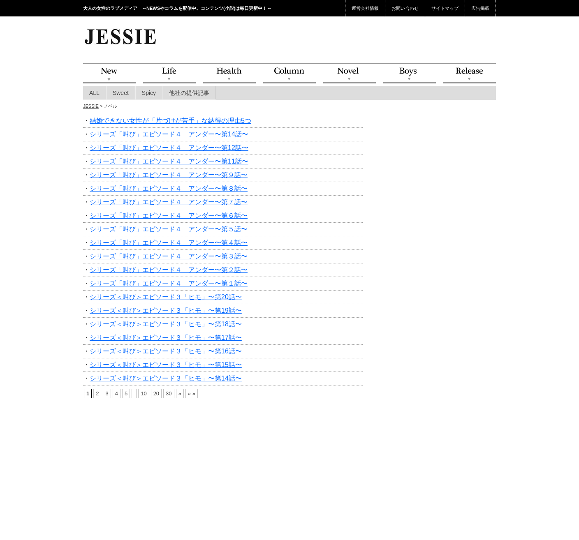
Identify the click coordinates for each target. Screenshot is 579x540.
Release (469, 73)
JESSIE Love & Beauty (121, 36)
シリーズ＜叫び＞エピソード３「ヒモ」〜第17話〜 (166, 337)
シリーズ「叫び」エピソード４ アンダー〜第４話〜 (169, 242)
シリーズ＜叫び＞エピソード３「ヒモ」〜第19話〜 (166, 310)
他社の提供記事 (189, 93)
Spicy (149, 93)
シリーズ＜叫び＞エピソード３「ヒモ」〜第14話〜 (166, 378)
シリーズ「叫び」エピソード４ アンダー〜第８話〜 (169, 188)
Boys (409, 73)
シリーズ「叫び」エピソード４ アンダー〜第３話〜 (169, 256)
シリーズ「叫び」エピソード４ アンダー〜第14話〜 (169, 134)
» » (191, 393)
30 (168, 393)
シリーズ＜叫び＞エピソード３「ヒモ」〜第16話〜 (166, 351)
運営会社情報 (365, 8)
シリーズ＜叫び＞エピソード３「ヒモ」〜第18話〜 (166, 324)
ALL (94, 93)
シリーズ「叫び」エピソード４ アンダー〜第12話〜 (169, 147)
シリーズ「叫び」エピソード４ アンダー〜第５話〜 (169, 229)
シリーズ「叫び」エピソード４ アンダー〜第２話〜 (169, 269)
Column (289, 73)
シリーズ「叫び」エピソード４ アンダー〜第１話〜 (169, 283)
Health (229, 73)
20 (156, 393)
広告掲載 (480, 8)
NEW (109, 73)
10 (143, 393)
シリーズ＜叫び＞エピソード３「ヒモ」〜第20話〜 (166, 296)
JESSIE (91, 106)
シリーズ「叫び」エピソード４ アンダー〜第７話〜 (169, 201)
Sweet (121, 93)
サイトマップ (445, 8)
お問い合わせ (405, 8)
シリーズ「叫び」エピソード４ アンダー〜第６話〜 (169, 215)
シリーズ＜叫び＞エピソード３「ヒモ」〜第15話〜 (166, 364)
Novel (349, 73)
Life (169, 73)
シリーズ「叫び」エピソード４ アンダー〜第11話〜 (169, 161)
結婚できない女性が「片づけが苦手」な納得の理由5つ (170, 120)
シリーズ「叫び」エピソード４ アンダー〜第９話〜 (169, 174)
